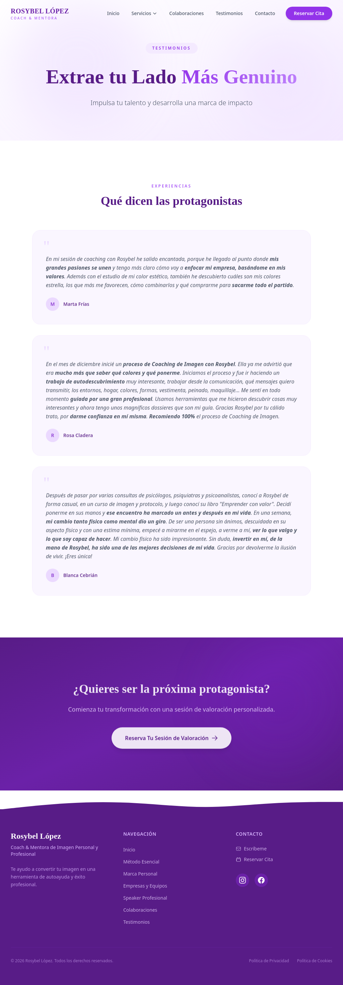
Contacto (265, 13)
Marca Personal (140, 873)
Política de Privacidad (269, 961)
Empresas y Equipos (145, 886)
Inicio (113, 13)
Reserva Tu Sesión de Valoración (171, 741)
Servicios (144, 13)
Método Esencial (141, 861)
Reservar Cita (309, 13)
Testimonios (229, 13)
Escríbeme (251, 848)
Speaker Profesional (145, 898)
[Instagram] (242, 880)
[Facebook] (261, 880)
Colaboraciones (186, 13)
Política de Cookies (314, 961)
